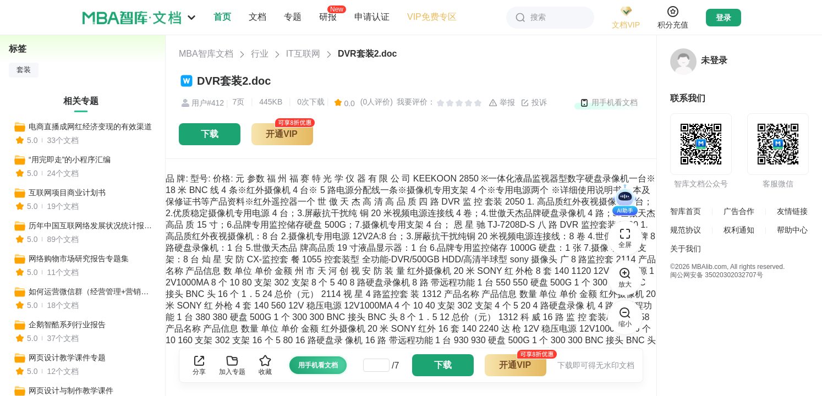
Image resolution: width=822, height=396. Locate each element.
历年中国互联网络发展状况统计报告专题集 (92, 225)
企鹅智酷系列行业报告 (67, 324)
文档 (257, 16)
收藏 (265, 365)
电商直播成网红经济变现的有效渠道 (90, 126)
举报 (502, 102)
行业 (259, 53)
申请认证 (372, 16)
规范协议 (685, 230)
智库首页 (685, 211)
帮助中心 (792, 230)
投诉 (533, 102)
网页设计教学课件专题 (67, 357)
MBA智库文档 (206, 53)
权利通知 (739, 230)
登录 (723, 17)
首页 (222, 16)
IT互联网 (303, 53)
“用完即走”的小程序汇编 (70, 159)
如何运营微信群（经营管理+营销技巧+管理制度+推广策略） (92, 291)
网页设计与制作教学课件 (71, 390)
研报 (328, 16)
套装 (24, 70)
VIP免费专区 (432, 16)
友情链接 (792, 211)
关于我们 (685, 248)
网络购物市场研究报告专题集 (79, 258)
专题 (293, 16)
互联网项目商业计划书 (67, 192)
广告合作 (739, 211)
